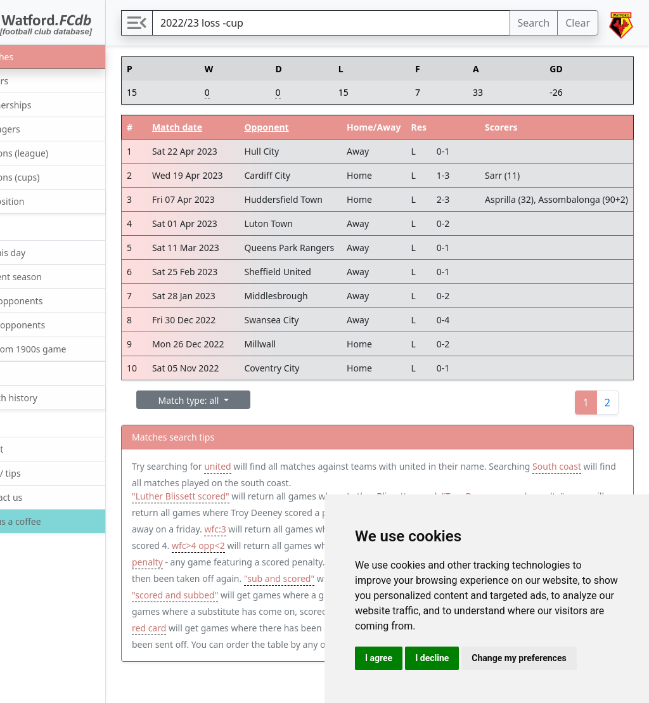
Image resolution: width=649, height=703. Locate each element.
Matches (32, 56)
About (27, 448)
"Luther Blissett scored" (227, 499)
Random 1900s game (59, 348)
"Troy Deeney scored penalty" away (252, 516)
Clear (577, 23)
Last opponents (47, 300)
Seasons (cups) (45, 176)
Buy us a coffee (45, 521)
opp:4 (266, 549)
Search (534, 23)
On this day (38, 252)
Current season (47, 276)
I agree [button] (378, 658)
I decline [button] (432, 658)
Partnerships (41, 104)
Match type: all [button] (236, 400)
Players (30, 80)
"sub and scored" (281, 598)
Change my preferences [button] (519, 658)
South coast (203, 483)
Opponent (308, 127)
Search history (44, 397)
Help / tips (36, 472)
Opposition (38, 200)
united (264, 466)
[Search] (354, 22)
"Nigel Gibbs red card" (247, 664)
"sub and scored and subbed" (240, 631)
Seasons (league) (50, 152)
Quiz (24, 373)
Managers (36, 128)
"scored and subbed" (222, 615)
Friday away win (241, 532)
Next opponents (48, 324)
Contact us (37, 496)
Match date (219, 127)
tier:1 (241, 648)
